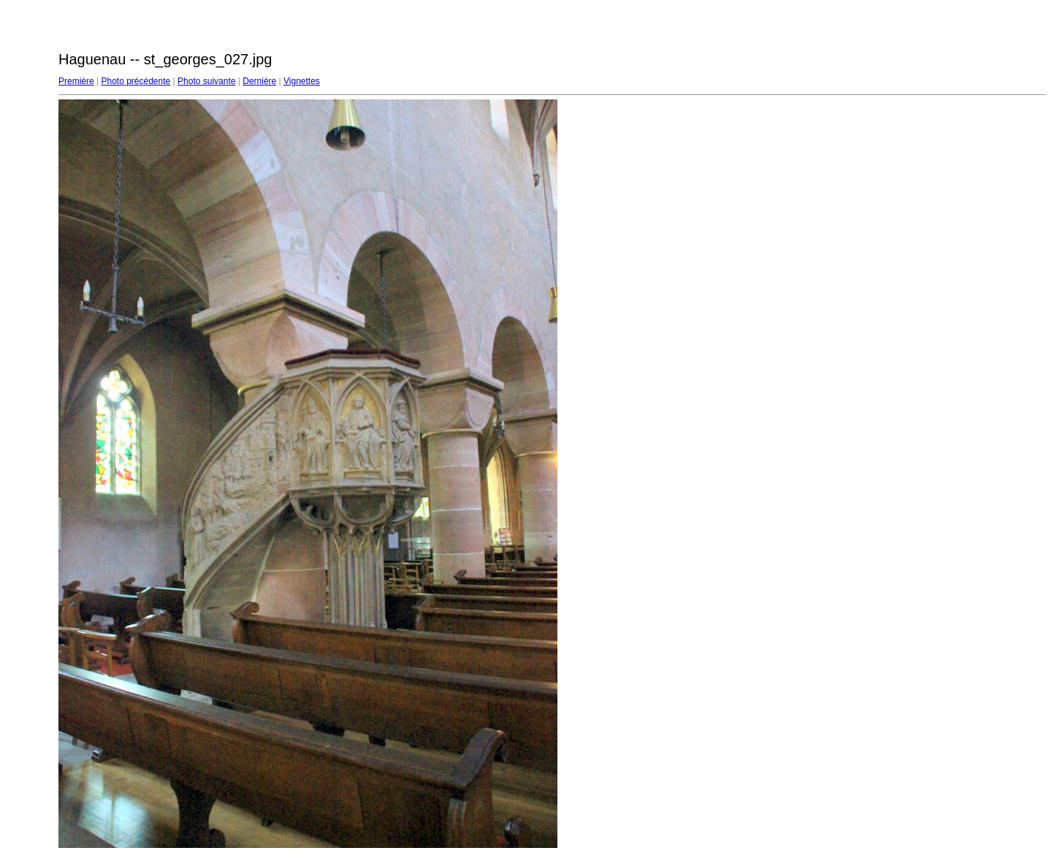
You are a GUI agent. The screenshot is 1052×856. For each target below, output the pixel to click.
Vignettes (301, 81)
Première (76, 81)
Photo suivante (206, 81)
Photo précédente (135, 81)
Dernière (259, 81)
